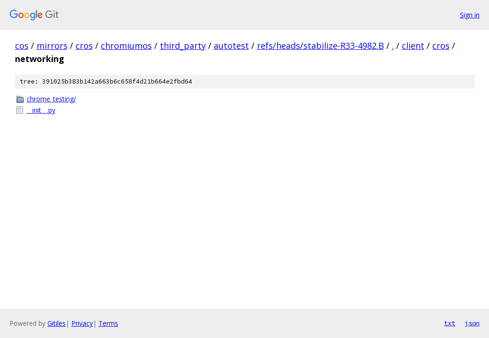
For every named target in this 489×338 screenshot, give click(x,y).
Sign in (470, 14)
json (472, 323)
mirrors (52, 45)
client (413, 45)
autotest (231, 45)
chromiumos (126, 45)
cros (84, 45)
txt (449, 323)
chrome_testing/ (51, 98)
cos (22, 45)
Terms (108, 323)
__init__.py (41, 110)
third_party (183, 45)
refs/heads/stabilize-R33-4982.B (320, 45)
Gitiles (56, 323)
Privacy (82, 323)
